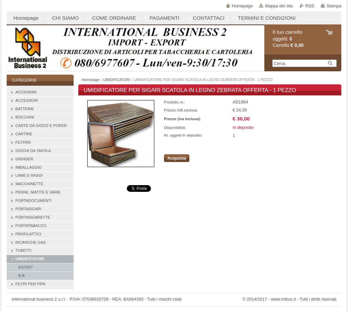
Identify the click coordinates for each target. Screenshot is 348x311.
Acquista (176, 158)
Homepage (242, 5)
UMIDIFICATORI (116, 80)
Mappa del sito (279, 5)
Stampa (334, 5)
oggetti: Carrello (288, 38)
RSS (310, 5)
